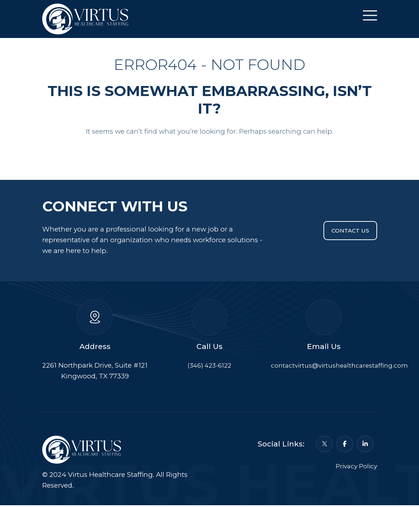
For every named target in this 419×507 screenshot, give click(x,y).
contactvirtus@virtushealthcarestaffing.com (343, 367)
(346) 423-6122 (209, 367)
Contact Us (346, 232)
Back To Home (209, 153)
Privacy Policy (354, 472)
